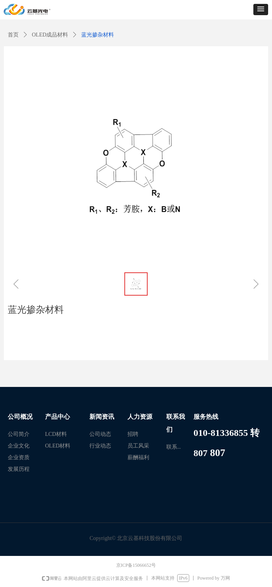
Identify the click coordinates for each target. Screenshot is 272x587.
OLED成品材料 (50, 35)
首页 (13, 35)
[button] (260, 9)
